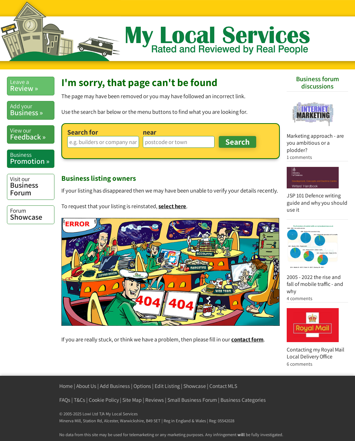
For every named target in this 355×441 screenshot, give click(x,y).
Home (66, 386)
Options (142, 386)
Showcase (32, 214)
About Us (86, 386)
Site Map (132, 400)
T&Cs (79, 400)
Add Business (115, 386)
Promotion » (32, 158)
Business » (32, 109)
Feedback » (32, 134)
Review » (32, 85)
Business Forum (32, 186)
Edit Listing (167, 386)
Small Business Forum (192, 400)
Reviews (154, 400)
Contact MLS (223, 386)
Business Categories (243, 400)
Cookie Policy (104, 400)
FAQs (64, 400)
